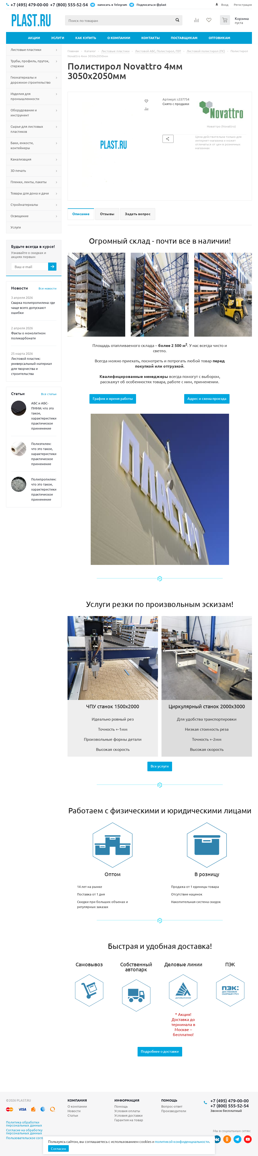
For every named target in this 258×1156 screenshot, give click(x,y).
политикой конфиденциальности (182, 1141)
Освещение (19, 216)
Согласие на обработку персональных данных (24, 1132)
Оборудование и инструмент (24, 112)
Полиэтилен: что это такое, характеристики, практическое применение (44, 453)
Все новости (47, 288)
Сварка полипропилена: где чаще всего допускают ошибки (33, 307)
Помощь (169, 1100)
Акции (34, 38)
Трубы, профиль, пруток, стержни (30, 63)
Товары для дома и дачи (30, 193)
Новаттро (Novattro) (221, 112)
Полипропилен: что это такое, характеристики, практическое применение (44, 489)
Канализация (21, 159)
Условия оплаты (127, 1111)
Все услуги (160, 766)
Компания (77, 1100)
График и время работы (113, 398)
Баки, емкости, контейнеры (22, 145)
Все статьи (48, 394)
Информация (126, 1100)
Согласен (58, 1148)
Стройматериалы (24, 204)
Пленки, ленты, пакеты (29, 182)
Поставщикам (184, 38)
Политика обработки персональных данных (24, 1124)
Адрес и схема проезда (206, 398)
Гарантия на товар (128, 1120)
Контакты (150, 38)
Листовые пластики (26, 49)
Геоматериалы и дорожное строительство (31, 79)
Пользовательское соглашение (30, 1138)
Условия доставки (128, 1115)
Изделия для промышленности (25, 96)
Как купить (85, 38)
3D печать (18, 170)
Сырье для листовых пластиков (27, 129)
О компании (118, 38)
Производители (173, 1111)
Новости (74, 1111)
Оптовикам (219, 38)
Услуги (57, 38)
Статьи (73, 1115)
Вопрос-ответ (171, 1106)
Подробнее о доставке (160, 1051)
